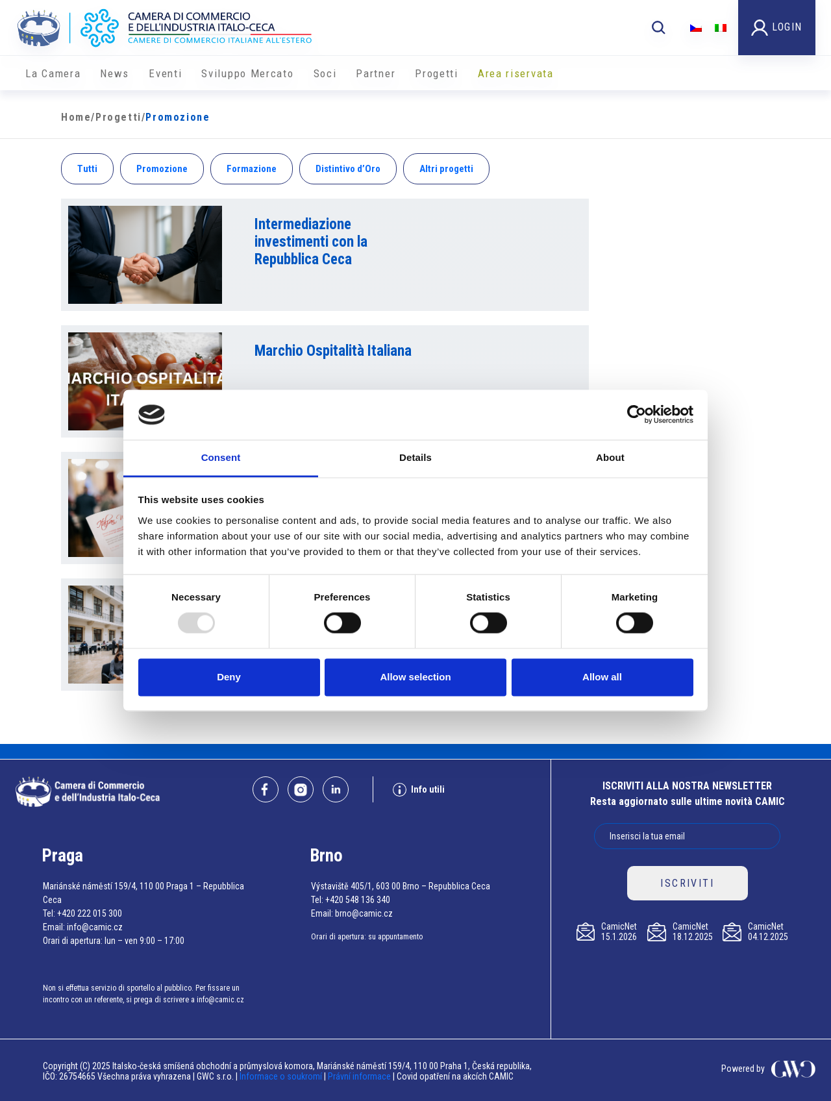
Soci (325, 73)
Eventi (165, 73)
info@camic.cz (95, 927)
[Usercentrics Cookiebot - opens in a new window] (636, 415)
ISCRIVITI (687, 883)
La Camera (53, 73)
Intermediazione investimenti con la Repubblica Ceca (310, 242)
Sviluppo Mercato (247, 73)
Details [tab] (415, 457)
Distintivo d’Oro (348, 169)
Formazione (252, 169)
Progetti (436, 73)
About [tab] (610, 457)
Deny (229, 676)
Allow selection (415, 676)
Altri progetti (446, 169)
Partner (375, 73)
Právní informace (359, 1076)
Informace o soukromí (282, 1076)
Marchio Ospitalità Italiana (333, 351)
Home (76, 117)
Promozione (162, 169)
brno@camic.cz (364, 913)
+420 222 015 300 (89, 913)
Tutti (87, 169)
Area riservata (516, 73)
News (114, 73)
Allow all (602, 676)
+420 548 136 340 (357, 900)
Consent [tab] (221, 457)
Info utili (419, 790)
